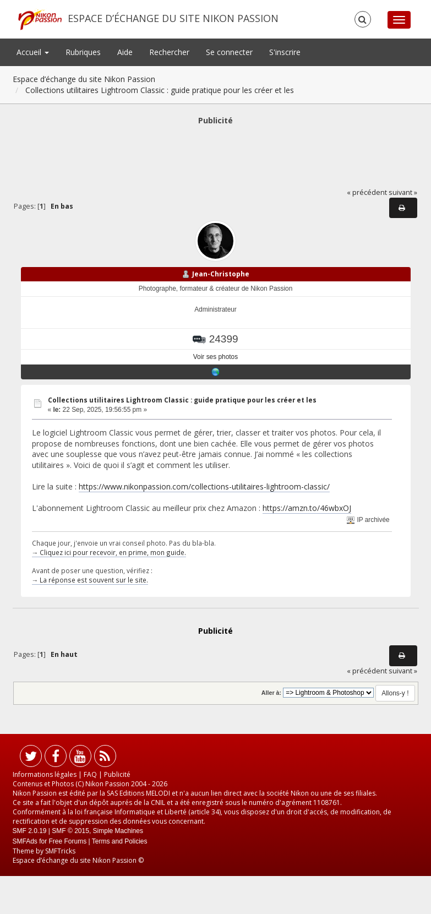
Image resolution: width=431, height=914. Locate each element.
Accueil (33, 52)
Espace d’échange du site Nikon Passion (173, 18)
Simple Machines (118, 831)
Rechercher (169, 52)
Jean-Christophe (220, 274)
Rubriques (83, 52)
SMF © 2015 (70, 831)
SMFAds (25, 841)
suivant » (403, 192)
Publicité (117, 774)
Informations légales (45, 774)
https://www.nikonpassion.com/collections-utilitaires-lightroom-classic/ (204, 486)
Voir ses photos (215, 357)
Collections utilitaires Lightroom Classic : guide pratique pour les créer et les (182, 400)
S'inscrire (285, 52)
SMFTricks (60, 851)
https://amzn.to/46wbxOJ (307, 508)
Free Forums (68, 841)
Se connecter (229, 52)
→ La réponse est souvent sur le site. (90, 579)
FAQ (90, 774)
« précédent (367, 192)
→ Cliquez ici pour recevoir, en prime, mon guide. (109, 552)
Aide (125, 52)
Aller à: (271, 692)
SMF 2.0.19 (30, 831)
